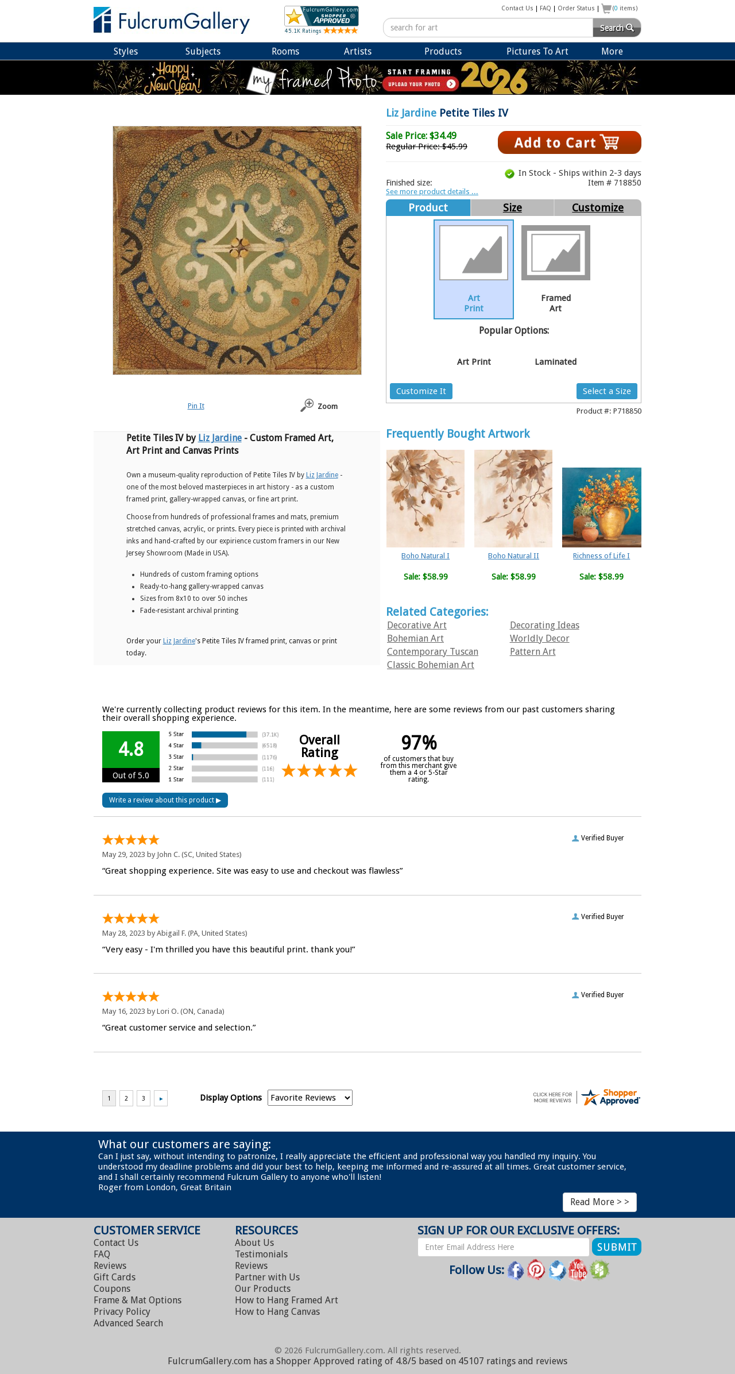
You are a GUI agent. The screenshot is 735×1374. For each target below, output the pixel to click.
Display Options (231, 1098)
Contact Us (517, 8)
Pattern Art (533, 651)
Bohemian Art (415, 638)
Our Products (263, 1288)
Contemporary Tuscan (432, 651)
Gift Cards (115, 1277)
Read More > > (599, 1202)
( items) (625, 8)
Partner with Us (267, 1277)
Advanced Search (128, 1323)
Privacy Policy (122, 1311)
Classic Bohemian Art (430, 664)
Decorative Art (417, 625)
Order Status (576, 8)
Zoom (328, 406)
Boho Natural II (513, 555)
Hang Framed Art (286, 1300)
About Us (254, 1242)
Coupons (112, 1288)
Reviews (110, 1265)
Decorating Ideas (544, 625)
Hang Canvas (277, 1311)
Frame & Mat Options (137, 1300)
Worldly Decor (540, 638)
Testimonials (261, 1254)
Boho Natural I (425, 555)
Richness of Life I (601, 555)
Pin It (196, 406)
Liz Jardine (411, 113)
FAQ (545, 8)
